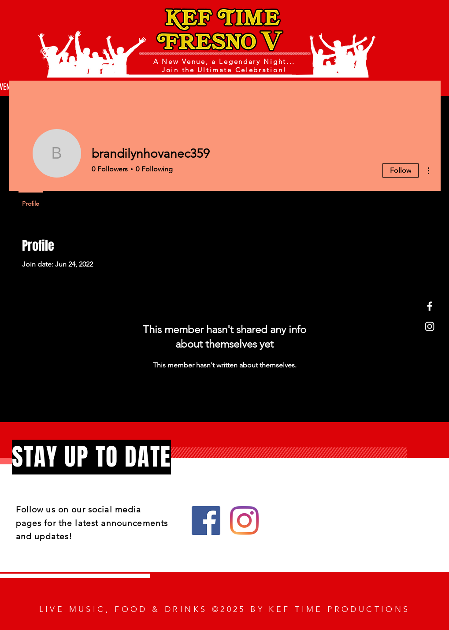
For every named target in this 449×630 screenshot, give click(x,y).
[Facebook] (429, 306)
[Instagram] (429, 326)
